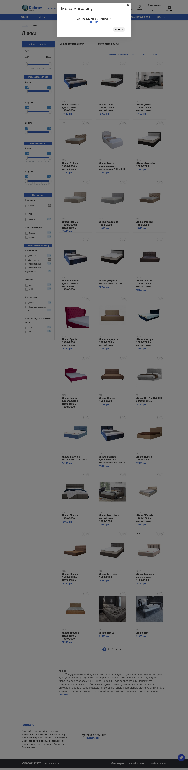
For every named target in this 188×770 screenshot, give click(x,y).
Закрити (118, 30)
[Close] (128, 6)
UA (96, 22)
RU (91, 22)
